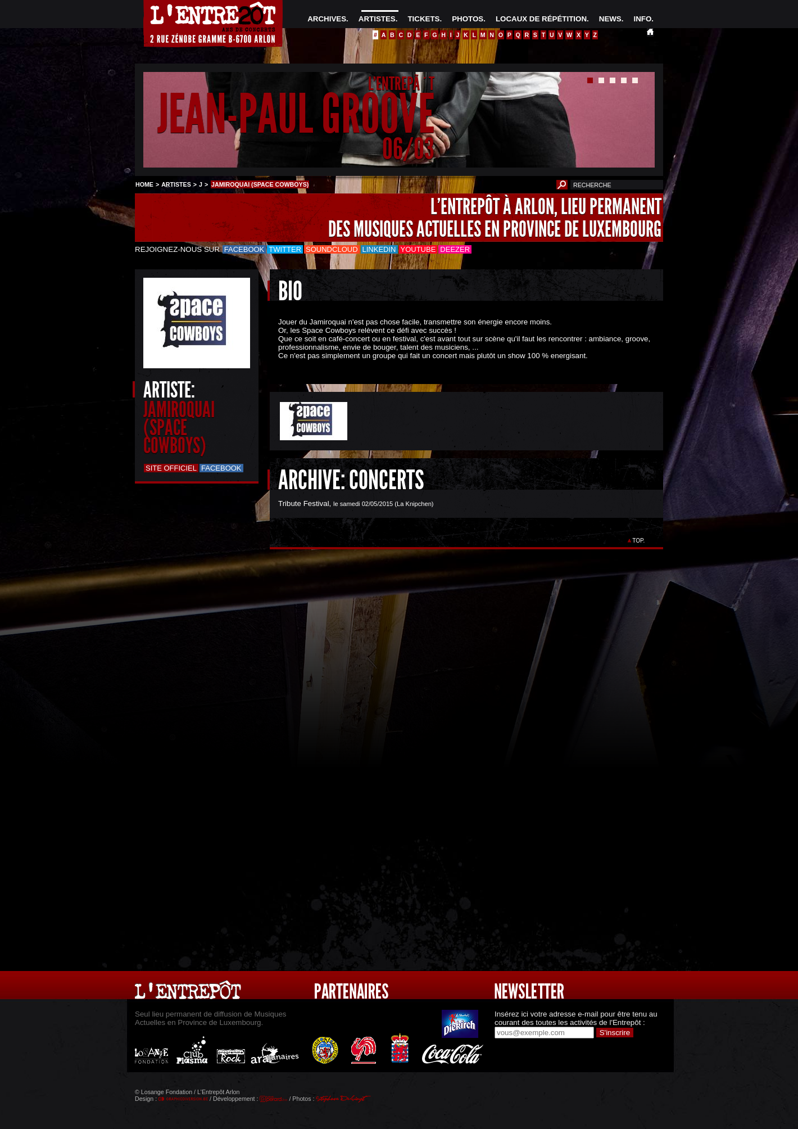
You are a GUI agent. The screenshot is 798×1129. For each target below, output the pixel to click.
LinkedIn (379, 249)
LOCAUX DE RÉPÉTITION (541, 19)
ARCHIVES (326, 19)
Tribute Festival (303, 503)
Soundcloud (331, 249)
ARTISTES (377, 19)
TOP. (638, 541)
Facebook (244, 249)
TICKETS (423, 19)
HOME (144, 184)
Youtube (418, 249)
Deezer (455, 249)
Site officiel (171, 468)
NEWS (610, 19)
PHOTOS (467, 19)
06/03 (408, 148)
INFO (642, 19)
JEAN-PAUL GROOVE (295, 114)
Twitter (285, 249)
